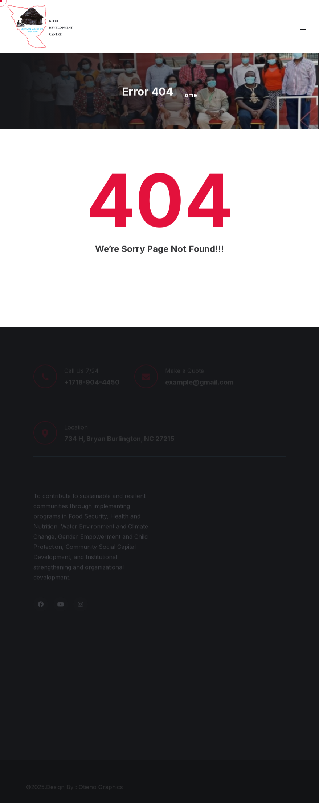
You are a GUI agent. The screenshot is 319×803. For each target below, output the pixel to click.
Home (188, 95)
